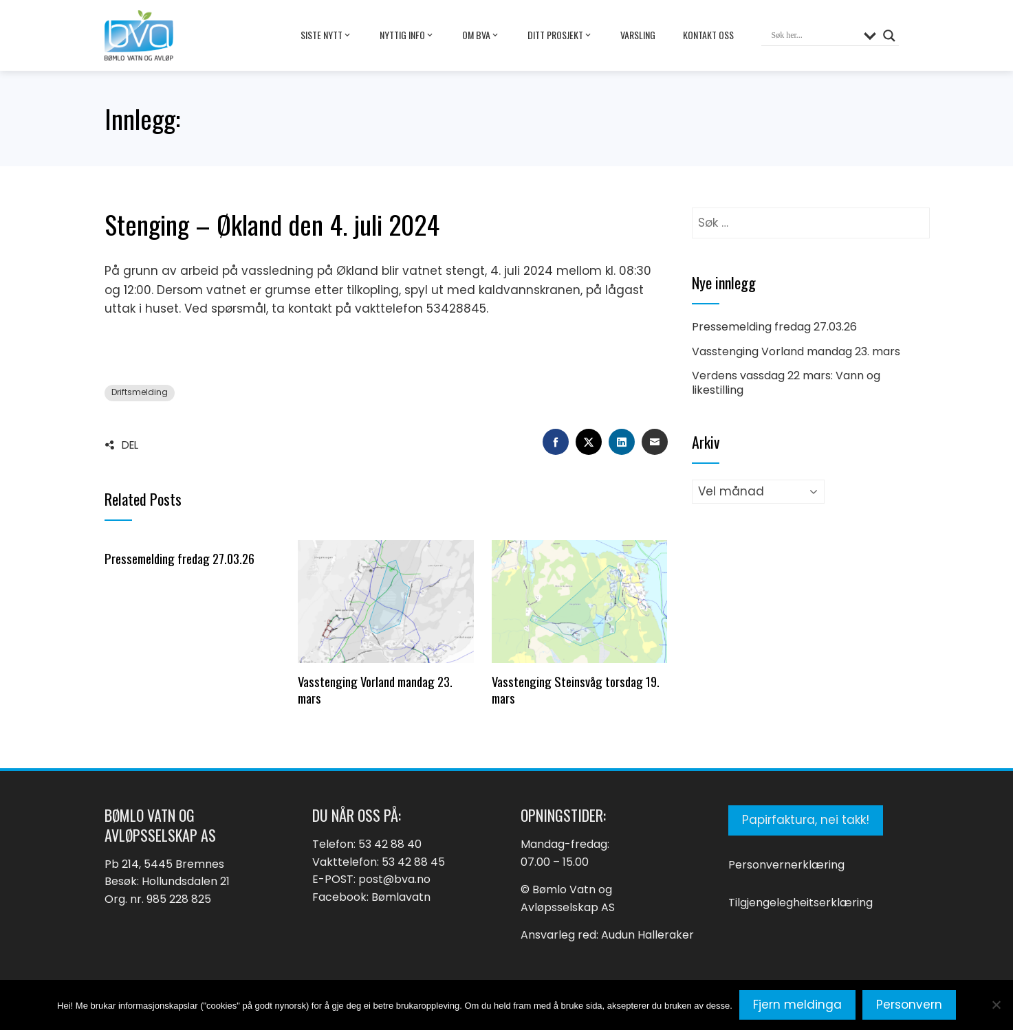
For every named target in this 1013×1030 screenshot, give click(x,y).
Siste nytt (326, 35)
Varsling (637, 34)
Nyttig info (407, 35)
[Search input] (814, 35)
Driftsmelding (139, 392)
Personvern (909, 1004)
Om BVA (481, 35)
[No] (996, 1004)
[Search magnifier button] (889, 35)
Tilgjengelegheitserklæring (800, 902)
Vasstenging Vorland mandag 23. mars (375, 689)
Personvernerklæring (786, 865)
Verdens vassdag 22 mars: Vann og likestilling (786, 383)
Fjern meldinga (797, 1004)
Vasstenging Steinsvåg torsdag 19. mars (576, 689)
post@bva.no (394, 879)
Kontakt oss (708, 34)
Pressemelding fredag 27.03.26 (179, 558)
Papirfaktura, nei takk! (805, 819)
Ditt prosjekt (560, 35)
